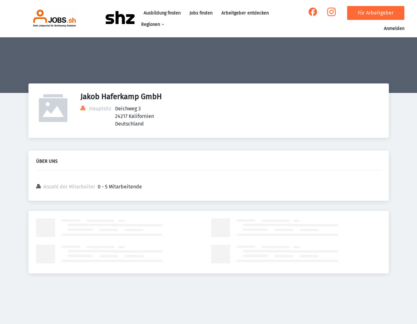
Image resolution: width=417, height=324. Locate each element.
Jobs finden (200, 13)
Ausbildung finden (162, 13)
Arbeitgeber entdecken (245, 13)
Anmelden (394, 28)
